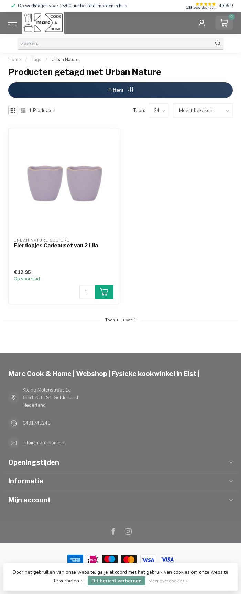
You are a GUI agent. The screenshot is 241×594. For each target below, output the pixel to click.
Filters (120, 90)
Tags (36, 59)
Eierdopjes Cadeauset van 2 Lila (56, 245)
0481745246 (36, 423)
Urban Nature (65, 59)
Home (14, 59)
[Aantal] (86, 292)
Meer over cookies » (168, 581)
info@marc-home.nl (44, 442)
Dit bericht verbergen (116, 580)
